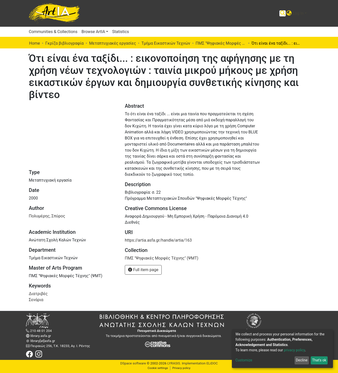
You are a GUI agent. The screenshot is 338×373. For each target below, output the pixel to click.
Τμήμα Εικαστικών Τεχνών (165, 43)
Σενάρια (36, 299)
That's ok (319, 360)
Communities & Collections (53, 31)
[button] (289, 13)
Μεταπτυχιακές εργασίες (112, 43)
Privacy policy (181, 368)
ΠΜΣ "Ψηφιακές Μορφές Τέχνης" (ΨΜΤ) (221, 43)
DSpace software (133, 363)
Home (34, 43)
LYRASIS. (174, 363)
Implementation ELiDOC (199, 363)
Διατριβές (38, 293)
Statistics (120, 31)
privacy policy (294, 350)
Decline (301, 360)
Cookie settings (158, 368)
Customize (243, 360)
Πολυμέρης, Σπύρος (47, 216)
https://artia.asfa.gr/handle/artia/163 (158, 240)
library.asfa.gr (40, 336)
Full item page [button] (143, 269)
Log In (298, 13)
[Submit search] (282, 13)
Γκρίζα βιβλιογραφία (64, 43)
